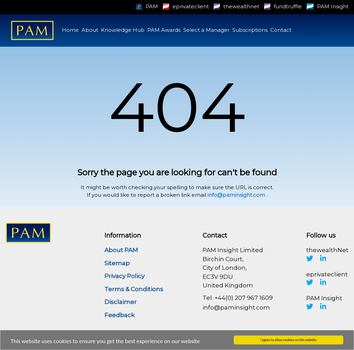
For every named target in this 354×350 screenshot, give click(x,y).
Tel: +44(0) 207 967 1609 (238, 297)
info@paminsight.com (236, 195)
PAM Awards (163, 30)
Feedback (119, 315)
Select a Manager (206, 30)
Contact (280, 30)
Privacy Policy (124, 276)
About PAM (121, 250)
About (90, 30)
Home (70, 30)
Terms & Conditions (133, 289)
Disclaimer (120, 301)
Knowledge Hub (123, 30)
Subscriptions (250, 30)
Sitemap (117, 263)
